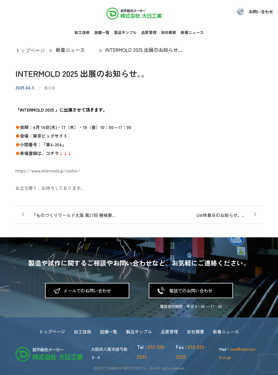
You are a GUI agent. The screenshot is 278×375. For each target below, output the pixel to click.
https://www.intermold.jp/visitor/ (47, 170)
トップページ (52, 331)
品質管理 (148, 32)
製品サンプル (125, 32)
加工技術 (82, 32)
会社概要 (168, 32)
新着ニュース (192, 32)
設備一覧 (101, 32)
